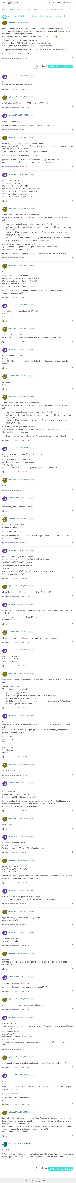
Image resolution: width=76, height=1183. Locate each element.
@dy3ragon (31, 76)
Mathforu (13, 3)
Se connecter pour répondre (60, 67)
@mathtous (31, 137)
